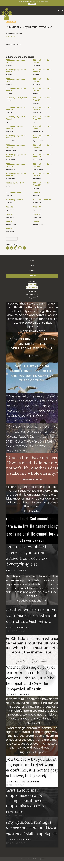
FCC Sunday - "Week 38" (15, 199)
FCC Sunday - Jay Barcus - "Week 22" (43, 155)
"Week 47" (37, 221)
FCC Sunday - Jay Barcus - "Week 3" (16, 70)
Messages (32, 271)
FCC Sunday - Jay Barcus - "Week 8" (43, 89)
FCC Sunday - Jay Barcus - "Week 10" (16, 108)
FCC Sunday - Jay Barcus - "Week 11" (43, 108)
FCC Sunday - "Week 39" (42, 199)
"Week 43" (37, 214)
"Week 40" (9, 207)
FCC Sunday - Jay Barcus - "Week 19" (16, 146)
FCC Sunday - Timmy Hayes (16, 97)
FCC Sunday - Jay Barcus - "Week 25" (16, 174)
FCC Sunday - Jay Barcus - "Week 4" (43, 70)
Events (32, 266)
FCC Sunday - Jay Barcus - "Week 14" (43, 117)
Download (12, 36)
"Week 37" (37, 192)
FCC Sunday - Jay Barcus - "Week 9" (43, 98)
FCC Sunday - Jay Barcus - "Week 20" (43, 146)
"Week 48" (9, 228)
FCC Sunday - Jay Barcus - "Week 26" (43, 174)
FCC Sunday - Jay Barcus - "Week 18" (43, 136)
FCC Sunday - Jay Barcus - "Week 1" (16, 61)
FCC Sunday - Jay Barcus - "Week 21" (16, 155)
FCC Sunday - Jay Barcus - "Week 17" (16, 136)
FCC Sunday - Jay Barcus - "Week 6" (43, 80)
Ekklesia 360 (43, 859)
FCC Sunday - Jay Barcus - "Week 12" (16, 117)
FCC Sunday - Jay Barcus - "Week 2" (43, 61)
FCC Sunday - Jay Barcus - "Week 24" (43, 165)
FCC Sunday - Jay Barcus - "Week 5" (16, 80)
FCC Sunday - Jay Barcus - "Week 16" (43, 127)
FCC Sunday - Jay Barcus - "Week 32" (43, 184)
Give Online (32, 276)
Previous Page (11, 239)
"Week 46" (9, 221)
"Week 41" (37, 207)
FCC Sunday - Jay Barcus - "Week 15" (16, 127)
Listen (7, 36)
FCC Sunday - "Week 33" (15, 192)
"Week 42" (9, 214)
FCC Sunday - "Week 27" (15, 183)
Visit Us (32, 261)
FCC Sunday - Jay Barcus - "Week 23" (16, 165)
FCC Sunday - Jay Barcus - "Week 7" (16, 89)
